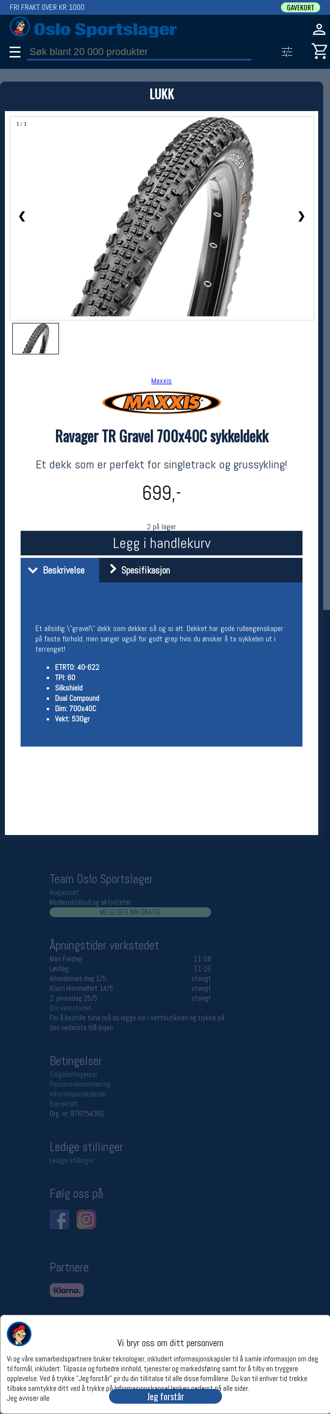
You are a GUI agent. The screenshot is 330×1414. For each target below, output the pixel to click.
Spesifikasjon (136, 570)
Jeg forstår (165, 1396)
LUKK (161, 94)
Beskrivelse (53, 570)
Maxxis (161, 380)
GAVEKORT (300, 7)
